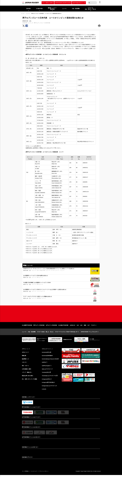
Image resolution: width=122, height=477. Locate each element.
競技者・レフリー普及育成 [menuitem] (52, 8)
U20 (81, 326)
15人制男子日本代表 (27, 326)
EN (100, 3)
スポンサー (24, 363)
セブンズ (30, 22)
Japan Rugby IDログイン (78, 2)
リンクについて (34, 473)
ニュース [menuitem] (64, 8)
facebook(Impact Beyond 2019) (50, 360)
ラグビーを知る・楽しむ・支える (45, 333)
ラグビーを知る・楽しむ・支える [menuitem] (90, 8)
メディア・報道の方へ (27, 374)
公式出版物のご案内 (27, 370)
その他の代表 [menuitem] (39, 8)
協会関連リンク (26, 360)
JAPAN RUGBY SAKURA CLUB (62, 2)
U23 (78, 326)
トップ (22, 13)
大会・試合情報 (31, 333)
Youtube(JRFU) (46, 374)
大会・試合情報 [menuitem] (76, 8)
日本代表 (24, 22)
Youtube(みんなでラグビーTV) (49, 377)
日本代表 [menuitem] (28, 8)
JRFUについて (25, 353)
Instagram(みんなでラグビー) (49, 387)
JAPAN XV (72, 326)
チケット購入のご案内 (47, 2)
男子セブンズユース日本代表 (42, 22)
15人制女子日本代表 (63, 326)
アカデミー (94, 326)
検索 (89, 2)
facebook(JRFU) (46, 353)
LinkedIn (44, 391)
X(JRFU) (44, 363)
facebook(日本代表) (47, 356)
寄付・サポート (26, 367)
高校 (85, 326)
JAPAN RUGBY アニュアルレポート (90, 333)
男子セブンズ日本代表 (38, 326)
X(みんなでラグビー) (47, 370)
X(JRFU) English (46, 367)
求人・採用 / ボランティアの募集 (30, 380)
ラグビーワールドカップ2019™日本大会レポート (67, 333)
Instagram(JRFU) (46, 380)
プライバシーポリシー (45, 473)
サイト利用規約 (25, 473)
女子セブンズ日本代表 (51, 326)
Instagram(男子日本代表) (48, 384)
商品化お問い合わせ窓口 (28, 377)
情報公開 (24, 356)
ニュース (28, 13)
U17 (89, 326)
